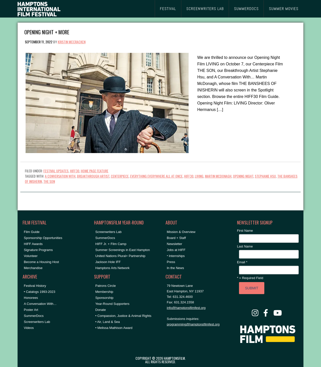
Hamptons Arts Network (112, 268)
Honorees (31, 298)
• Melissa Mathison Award (113, 328)
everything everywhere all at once (156, 176)
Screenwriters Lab (37, 322)
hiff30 (188, 176)
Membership (104, 292)
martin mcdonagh (218, 176)
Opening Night (243, 176)
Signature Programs (38, 250)
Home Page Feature (94, 170)
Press (171, 262)
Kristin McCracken (72, 41)
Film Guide (32, 232)
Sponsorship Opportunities (43, 238)
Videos (29, 328)
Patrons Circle (105, 286)
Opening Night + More (46, 31)
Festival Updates (55, 170)
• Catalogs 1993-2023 (39, 292)
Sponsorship (104, 298)
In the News (175, 268)
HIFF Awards (33, 244)
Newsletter (174, 244)
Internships (177, 256)
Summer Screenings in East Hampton (122, 250)
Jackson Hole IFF (108, 262)
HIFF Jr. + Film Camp (110, 244)
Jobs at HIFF (176, 250)
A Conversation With (60, 176)
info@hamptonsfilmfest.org (186, 308)
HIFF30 (74, 170)
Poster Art (31, 310)
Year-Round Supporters (112, 304)
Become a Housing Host (41, 262)
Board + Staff (176, 238)
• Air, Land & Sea (107, 322)
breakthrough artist (93, 176)
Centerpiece (120, 176)
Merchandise (33, 268)
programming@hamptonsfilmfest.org (193, 324)
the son (49, 181)
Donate (100, 310)
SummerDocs (34, 316)
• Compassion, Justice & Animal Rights (123, 316)
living (199, 176)
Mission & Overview (181, 232)
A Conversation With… (40, 304)
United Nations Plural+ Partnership (120, 256)
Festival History (35, 286)
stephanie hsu (265, 176)
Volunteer (31, 256)
